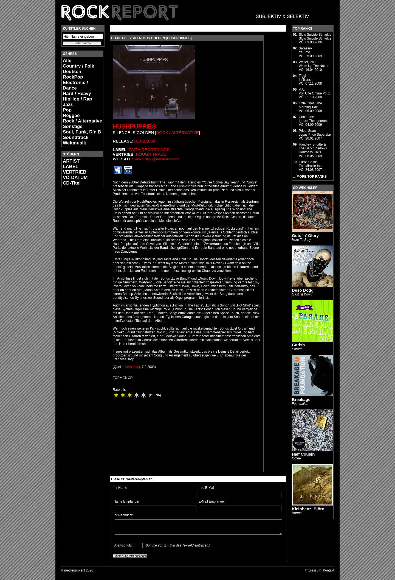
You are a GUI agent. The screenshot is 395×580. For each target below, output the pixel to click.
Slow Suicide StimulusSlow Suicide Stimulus (315, 36)
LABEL (70, 166)
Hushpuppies (134, 126)
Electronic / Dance (75, 85)
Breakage (301, 399)
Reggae (71, 115)
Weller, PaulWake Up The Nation (314, 64)
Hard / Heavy (77, 93)
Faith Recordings (149, 149)
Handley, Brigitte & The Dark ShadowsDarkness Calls (313, 148)
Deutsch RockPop (73, 74)
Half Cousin (303, 454)
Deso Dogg (303, 290)
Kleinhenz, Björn (308, 508)
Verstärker (132, 367)
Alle (67, 60)
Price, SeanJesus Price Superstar (315, 132)
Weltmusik (74, 143)
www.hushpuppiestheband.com (156, 159)
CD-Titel (72, 183)
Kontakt (328, 570)
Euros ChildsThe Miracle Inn (310, 164)
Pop (67, 110)
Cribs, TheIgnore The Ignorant (313, 119)
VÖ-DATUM (75, 177)
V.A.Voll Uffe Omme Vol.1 (314, 91)
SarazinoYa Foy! (305, 50)
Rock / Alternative (82, 121)
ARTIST (71, 161)
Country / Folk (78, 66)
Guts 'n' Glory (305, 235)
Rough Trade (151, 154)
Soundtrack (76, 137)
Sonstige (73, 126)
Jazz (68, 104)
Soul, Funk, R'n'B (82, 132)
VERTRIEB (74, 172)
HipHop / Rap (77, 99)
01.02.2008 (144, 141)
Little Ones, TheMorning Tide (310, 105)
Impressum (313, 570)
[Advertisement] (77, 273)
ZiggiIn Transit (305, 78)
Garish (298, 344)
